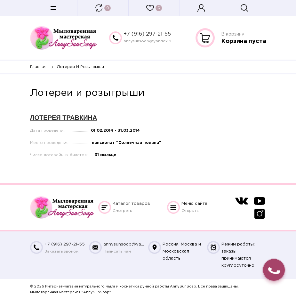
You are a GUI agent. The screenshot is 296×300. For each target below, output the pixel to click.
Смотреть (122, 211)
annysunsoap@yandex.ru (148, 41)
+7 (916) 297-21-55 (147, 34)
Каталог (131, 203)
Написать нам (117, 251)
